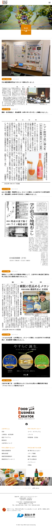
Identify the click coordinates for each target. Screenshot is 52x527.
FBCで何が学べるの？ (34, 428)
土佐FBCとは (6, 428)
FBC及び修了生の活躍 (34, 447)
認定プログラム (6, 437)
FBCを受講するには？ (8, 447)
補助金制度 (5, 453)
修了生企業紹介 (32, 459)
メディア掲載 (6, 109)
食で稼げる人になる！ (34, 450)
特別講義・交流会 (33, 437)
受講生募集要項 (6, 450)
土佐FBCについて (7, 443)
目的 (3, 431)
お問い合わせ (35, 488)
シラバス (30, 434)
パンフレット (32, 462)
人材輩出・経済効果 (8, 434)
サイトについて (17, 488)
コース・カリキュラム (34, 431)
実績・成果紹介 (6, 79)
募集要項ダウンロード (8, 459)
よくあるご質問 (27, 488)
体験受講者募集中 (7, 456)
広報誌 (30, 465)
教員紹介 (4, 440)
